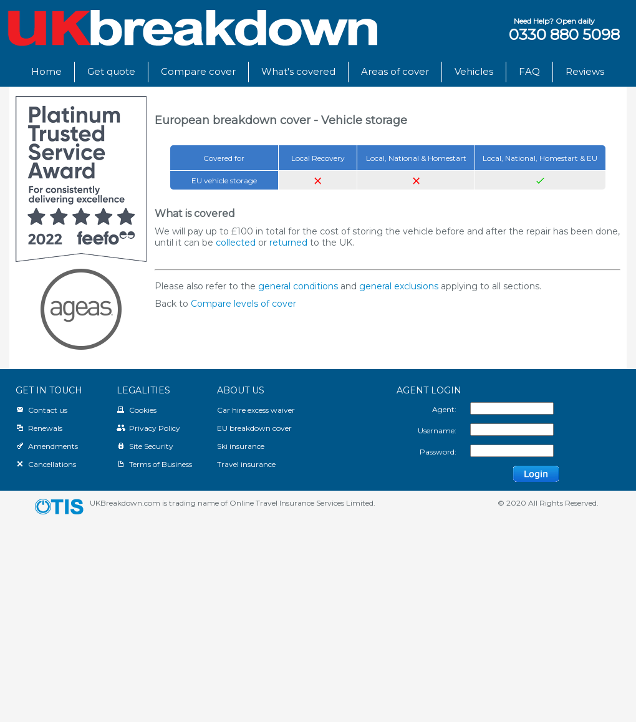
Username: (437, 430)
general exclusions (398, 286)
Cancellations (46, 464)
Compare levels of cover (243, 303)
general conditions (298, 286)
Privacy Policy (148, 428)
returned (288, 242)
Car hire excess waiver (256, 410)
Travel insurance (246, 464)
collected (236, 242)
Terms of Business (154, 464)
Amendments (47, 446)
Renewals (39, 428)
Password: (438, 451)
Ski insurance (240, 446)
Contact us (41, 410)
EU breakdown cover (254, 428)
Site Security (145, 446)
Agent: (444, 409)
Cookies (137, 410)
